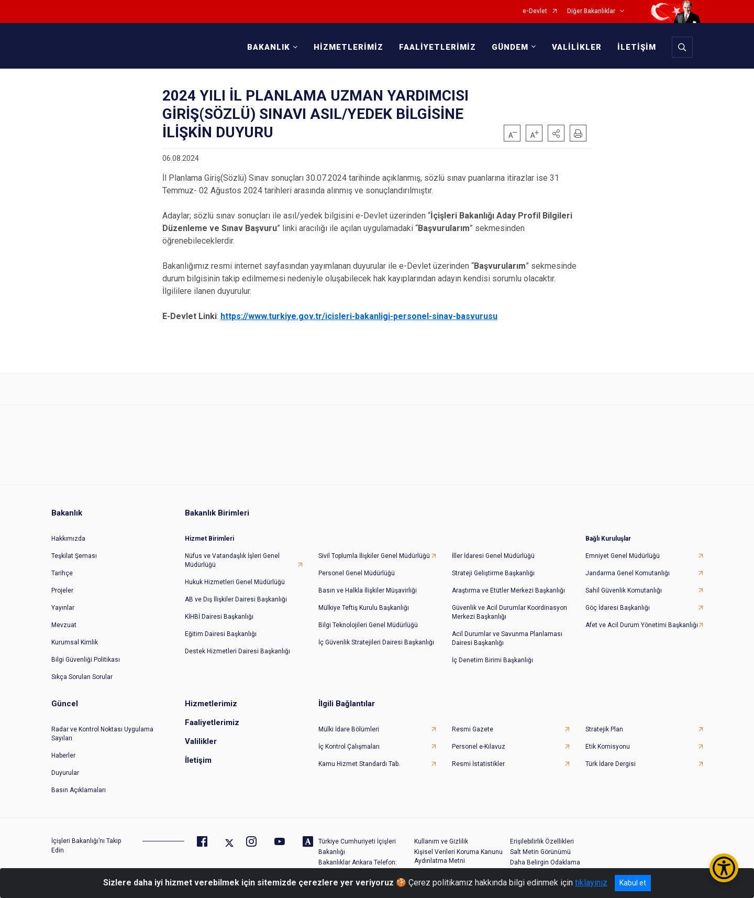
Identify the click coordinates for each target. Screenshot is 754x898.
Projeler (62, 590)
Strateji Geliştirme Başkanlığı (493, 573)
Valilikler (201, 741)
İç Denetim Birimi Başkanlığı (492, 660)
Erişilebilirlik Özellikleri (542, 841)
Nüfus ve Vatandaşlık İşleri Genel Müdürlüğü (232, 560)
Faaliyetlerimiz (212, 722)
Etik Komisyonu (607, 746)
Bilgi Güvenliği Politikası (85, 659)
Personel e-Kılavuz (478, 746)
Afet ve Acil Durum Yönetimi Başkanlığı (641, 625)
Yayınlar (62, 607)
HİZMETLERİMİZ (348, 47)
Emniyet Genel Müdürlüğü (622, 556)
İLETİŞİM (636, 47)
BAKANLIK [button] (268, 47)
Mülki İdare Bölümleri (348, 729)
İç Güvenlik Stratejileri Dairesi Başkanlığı (376, 642)
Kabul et (632, 883)
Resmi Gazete (472, 729)
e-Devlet (535, 11)
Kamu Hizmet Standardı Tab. (359, 764)
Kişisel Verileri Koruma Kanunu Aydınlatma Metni (458, 856)
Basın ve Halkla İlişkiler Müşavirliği (367, 590)
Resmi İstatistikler (478, 764)
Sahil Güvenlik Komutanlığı (623, 590)
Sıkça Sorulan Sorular (82, 677)
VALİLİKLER (577, 47)
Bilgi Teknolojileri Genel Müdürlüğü (368, 625)
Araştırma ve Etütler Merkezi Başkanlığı (508, 590)
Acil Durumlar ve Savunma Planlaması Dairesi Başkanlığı (507, 638)
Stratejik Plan (604, 729)
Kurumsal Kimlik (74, 642)
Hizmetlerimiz (211, 703)
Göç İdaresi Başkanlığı (617, 607)
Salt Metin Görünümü (540, 852)
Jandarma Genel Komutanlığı (627, 573)
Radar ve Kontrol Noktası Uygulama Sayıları (102, 734)
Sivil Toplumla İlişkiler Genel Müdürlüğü (374, 556)
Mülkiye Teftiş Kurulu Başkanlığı (363, 607)
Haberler (63, 755)
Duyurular (65, 772)
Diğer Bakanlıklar (591, 11)
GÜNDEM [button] (510, 47)
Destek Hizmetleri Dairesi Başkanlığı (237, 651)
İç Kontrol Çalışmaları (349, 746)
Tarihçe (62, 573)
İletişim (198, 760)
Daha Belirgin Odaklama (545, 862)
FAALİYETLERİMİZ (437, 47)
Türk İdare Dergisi (610, 764)
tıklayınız (591, 883)
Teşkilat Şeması (74, 556)
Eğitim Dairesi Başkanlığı (221, 634)
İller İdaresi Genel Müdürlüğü (493, 556)
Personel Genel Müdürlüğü (356, 573)
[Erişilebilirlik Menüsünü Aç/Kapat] (723, 867)
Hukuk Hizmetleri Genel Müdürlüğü (235, 582)
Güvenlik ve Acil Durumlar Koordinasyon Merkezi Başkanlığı (509, 612)
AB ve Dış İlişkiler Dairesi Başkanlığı (236, 599)
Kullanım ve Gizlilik (441, 841)
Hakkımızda (68, 538)
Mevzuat (63, 625)
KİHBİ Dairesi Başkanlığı (219, 616)
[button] (556, 133)
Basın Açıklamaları (78, 790)
